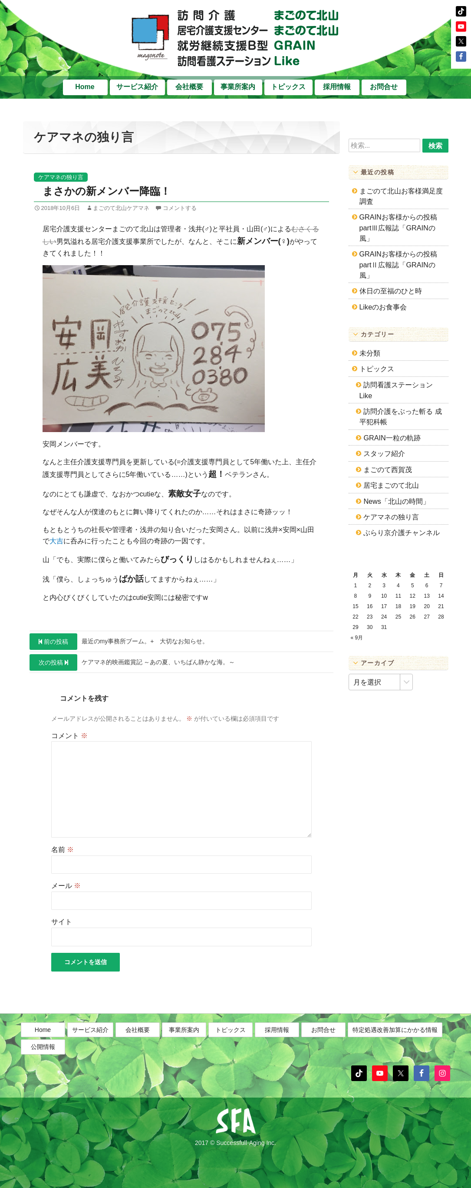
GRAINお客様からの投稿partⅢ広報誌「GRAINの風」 (398, 227)
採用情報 (337, 86)
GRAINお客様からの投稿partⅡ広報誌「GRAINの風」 (398, 264)
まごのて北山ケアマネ (121, 208)
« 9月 (357, 638)
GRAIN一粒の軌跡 (391, 438)
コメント (69, 735)
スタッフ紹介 (384, 453)
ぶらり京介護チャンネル (401, 532)
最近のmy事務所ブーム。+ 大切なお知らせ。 (119, 641)
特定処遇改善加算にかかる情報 (395, 1054)
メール (66, 885)
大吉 (56, 541)
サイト (61, 921)
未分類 (369, 353)
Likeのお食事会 (383, 307)
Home (84, 86)
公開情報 (43, 1071)
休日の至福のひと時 (390, 291)
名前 (62, 849)
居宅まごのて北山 (391, 485)
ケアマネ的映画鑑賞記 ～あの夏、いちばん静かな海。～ (132, 662)
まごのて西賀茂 (387, 469)
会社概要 (189, 86)
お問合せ (384, 86)
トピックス (288, 86)
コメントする (180, 208)
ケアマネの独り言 (60, 177)
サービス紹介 (137, 86)
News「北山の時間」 (396, 501)
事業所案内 (238, 86)
